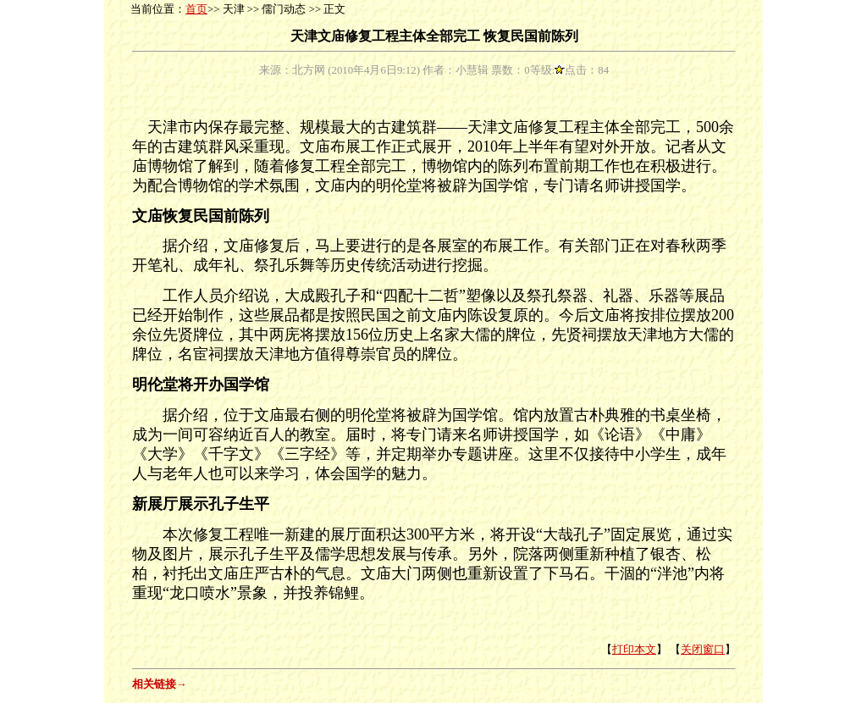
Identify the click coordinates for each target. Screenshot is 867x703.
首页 (196, 9)
